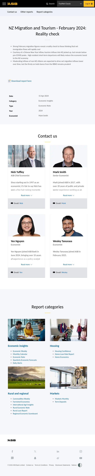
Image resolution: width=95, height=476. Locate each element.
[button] (4, 3)
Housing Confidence (63, 351)
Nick (21, 203)
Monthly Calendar (20, 354)
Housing (54, 345)
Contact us (12, 11)
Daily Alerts (17, 363)
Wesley (64, 272)
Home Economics (62, 357)
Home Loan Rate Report (64, 354)
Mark (63, 203)
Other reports (27, 11)
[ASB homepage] (12, 4)
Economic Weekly (20, 351)
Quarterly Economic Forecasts (25, 360)
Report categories (45, 11)
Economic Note (19, 357)
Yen (20, 272)
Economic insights (18, 345)
